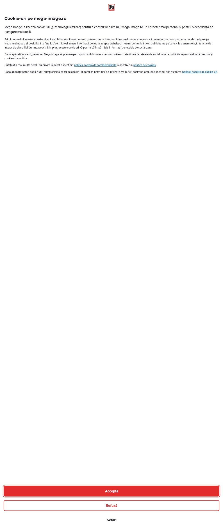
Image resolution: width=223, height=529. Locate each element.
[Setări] (111, 520)
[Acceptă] (111, 491)
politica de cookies (144, 65)
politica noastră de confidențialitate (95, 65)
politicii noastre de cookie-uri (199, 72)
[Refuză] (111, 505)
